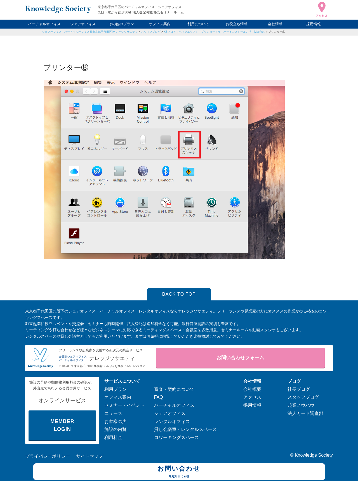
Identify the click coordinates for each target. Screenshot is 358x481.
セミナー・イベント (124, 405)
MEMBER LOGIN (62, 425)
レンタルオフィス (172, 421)
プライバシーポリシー (47, 456)
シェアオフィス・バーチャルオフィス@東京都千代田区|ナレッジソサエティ (90, 31)
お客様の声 (115, 421)
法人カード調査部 (305, 413)
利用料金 (113, 437)
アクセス (252, 397)
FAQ (158, 397)
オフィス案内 (160, 24)
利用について (198, 24)
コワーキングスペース (176, 437)
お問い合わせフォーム (240, 357)
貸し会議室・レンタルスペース (185, 429)
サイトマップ (89, 456)
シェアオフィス (83, 24)
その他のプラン (121, 24)
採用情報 (313, 24)
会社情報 (275, 24)
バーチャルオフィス (44, 24)
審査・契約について (174, 389)
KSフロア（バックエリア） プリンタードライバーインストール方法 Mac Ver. (214, 31)
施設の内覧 (115, 429)
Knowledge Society (314, 455)
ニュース (113, 413)
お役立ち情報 (237, 24)
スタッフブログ (151, 31)
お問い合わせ (179, 472)
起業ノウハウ (301, 405)
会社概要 (252, 389)
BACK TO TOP (179, 294)
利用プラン (115, 389)
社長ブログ (299, 389)
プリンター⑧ (276, 31)
